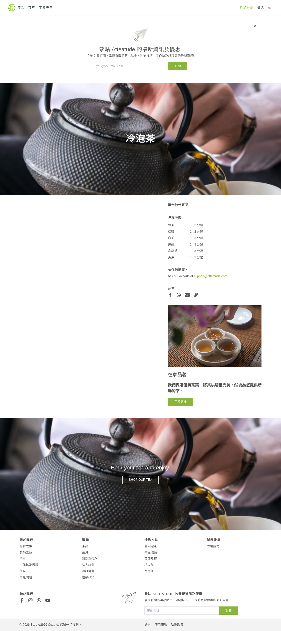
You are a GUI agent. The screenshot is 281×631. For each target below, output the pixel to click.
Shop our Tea (140, 479)
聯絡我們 (213, 546)
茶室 (31, 7)
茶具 (85, 552)
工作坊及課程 (29, 565)
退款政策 (88, 577)
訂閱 (178, 66)
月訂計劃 (246, 7)
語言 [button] (147, 624)
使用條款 (161, 624)
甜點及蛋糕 (90, 558)
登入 (260, 7)
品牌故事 (26, 546)
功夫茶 (149, 565)
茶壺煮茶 (150, 558)
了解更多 (45, 7)
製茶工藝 (26, 552)
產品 (21, 7)
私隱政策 (177, 624)
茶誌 (23, 571)
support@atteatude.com (210, 276)
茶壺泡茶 (150, 552)
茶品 (85, 546)
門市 (23, 558)
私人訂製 (88, 565)
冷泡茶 (149, 571)
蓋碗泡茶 (150, 546)
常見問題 (26, 577)
